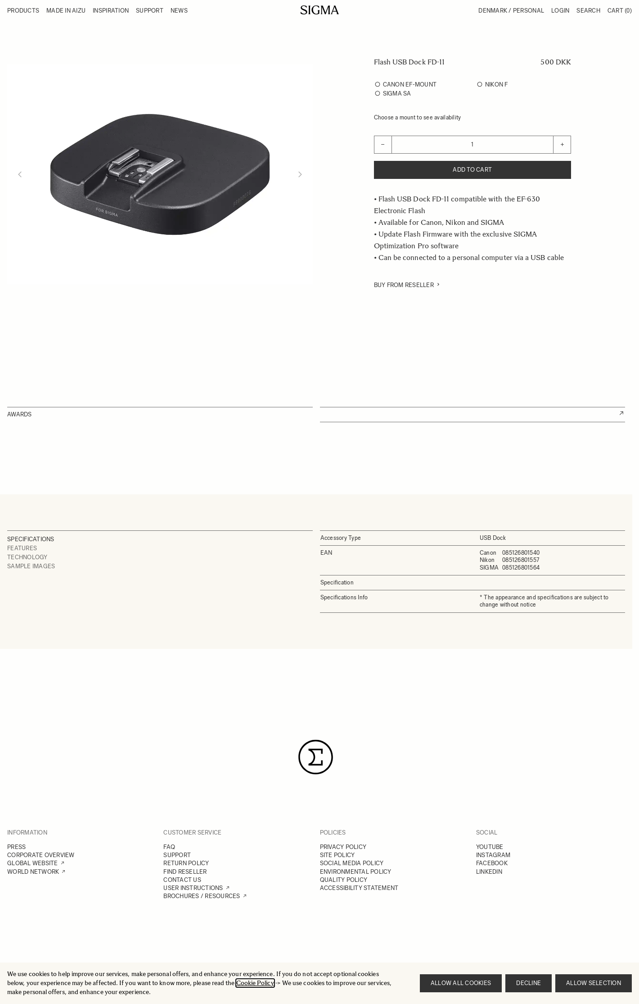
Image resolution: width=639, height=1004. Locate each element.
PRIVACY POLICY (343, 847)
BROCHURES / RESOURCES (201, 896)
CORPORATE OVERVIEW (41, 855)
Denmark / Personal (511, 10)
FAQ (169, 847)
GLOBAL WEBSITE (32, 863)
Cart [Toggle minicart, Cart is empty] (620, 10)
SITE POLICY (337, 855)
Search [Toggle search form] (588, 10)
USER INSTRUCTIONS (193, 888)
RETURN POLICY (186, 863)
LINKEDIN (489, 871)
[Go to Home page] (320, 9)
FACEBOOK (492, 863)
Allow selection (593, 983)
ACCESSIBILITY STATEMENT (359, 888)
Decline (528, 983)
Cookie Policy (255, 983)
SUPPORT (177, 855)
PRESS (16, 847)
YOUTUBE (490, 847)
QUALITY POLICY (344, 879)
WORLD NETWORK (33, 871)
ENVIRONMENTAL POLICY (356, 871)
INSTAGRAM (493, 855)
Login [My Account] (560, 10)
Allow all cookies (461, 983)
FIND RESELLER (185, 871)
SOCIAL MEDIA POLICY (352, 863)
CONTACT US (182, 879)
